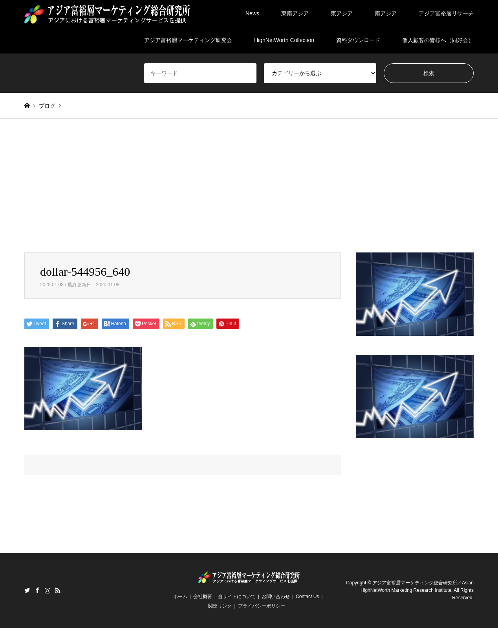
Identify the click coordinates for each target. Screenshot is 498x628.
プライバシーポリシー (261, 606)
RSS (57, 590)
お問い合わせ (276, 596)
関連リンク (220, 606)
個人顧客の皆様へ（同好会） (438, 40)
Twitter (27, 590)
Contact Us (307, 596)
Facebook (37, 590)
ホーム (180, 596)
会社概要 (202, 596)
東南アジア (295, 13)
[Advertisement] (249, 193)
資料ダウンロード (358, 40)
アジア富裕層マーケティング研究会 (188, 40)
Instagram (47, 590)
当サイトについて (237, 596)
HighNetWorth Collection (284, 40)
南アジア (386, 13)
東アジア (342, 13)
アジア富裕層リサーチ (446, 13)
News (252, 13)
